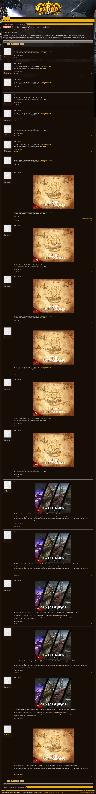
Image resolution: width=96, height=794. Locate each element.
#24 (91, 104)
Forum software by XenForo (12, 792)
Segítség (86, 790)
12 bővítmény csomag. (46, 97)
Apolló (21, 29)
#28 (91, 166)
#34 (91, 476)
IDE (58, 517)
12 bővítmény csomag (45, 51)
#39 (91, 720)
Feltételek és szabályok (84, 792)
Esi (4, 56)
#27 (91, 151)
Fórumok (6, 18)
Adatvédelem (91, 792)
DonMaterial (6, 734)
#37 (91, 623)
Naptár (13, 18)
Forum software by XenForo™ (33, 792)
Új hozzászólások (7, 20)
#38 (91, 672)
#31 (91, 322)
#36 (91, 575)
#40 (91, 776)
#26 (91, 135)
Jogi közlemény (82, 790)
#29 (91, 220)
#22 (91, 73)
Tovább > (21, 44)
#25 (91, 120)
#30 (91, 271)
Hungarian (4, 790)
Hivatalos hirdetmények (11, 29)
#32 (91, 374)
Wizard (5, 72)
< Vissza (8, 44)
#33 (91, 425)
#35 (91, 526)
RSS (93, 790)
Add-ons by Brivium (55, 792)
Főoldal (90, 790)
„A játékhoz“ (14, 39)
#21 (91, 57)
